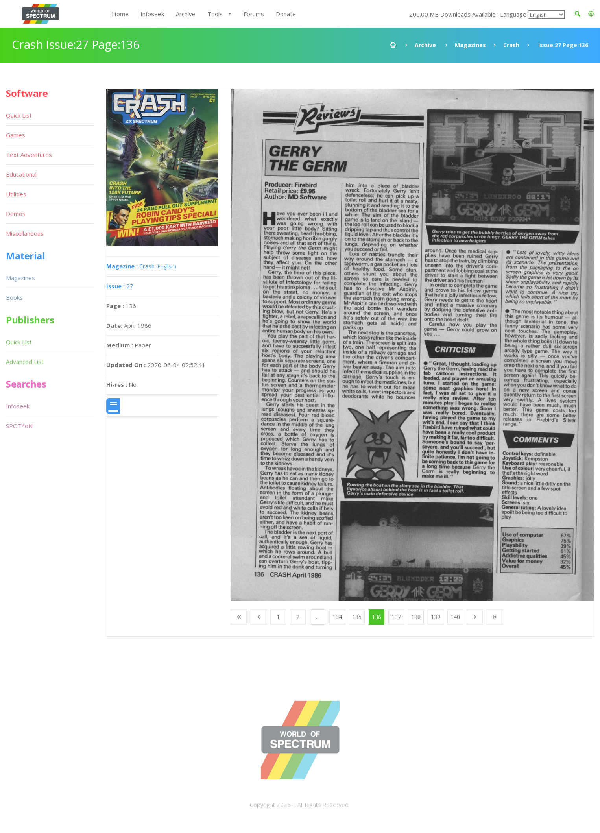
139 (435, 617)
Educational (21, 174)
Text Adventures (29, 155)
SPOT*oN (19, 426)
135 (357, 617)
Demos (16, 214)
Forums (254, 14)
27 (119, 286)
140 (455, 617)
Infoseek (152, 14)
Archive (186, 14)
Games (15, 135)
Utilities (16, 194)
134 (337, 617)
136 (376, 617)
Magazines (470, 45)
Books (14, 297)
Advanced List (25, 362)
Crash (511, 45)
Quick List (19, 115)
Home (120, 14)
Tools (215, 14)
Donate (286, 14)
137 (396, 617)
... (317, 617)
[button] (591, 14)
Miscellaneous (25, 233)
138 (416, 617)
